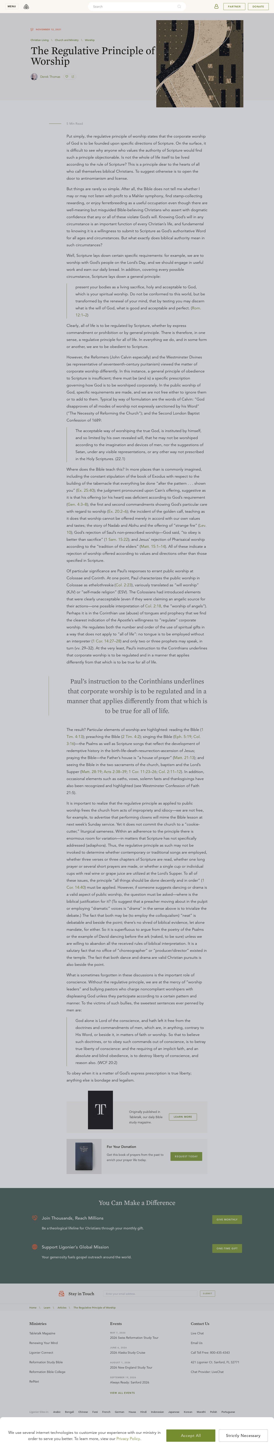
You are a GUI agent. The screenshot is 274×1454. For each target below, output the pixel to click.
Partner (234, 6)
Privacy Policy (128, 1438)
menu (12, 6)
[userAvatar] (216, 6)
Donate (258, 6)
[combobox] (131, 6)
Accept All (191, 1435)
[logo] (26, 6)
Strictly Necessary (243, 1435)
